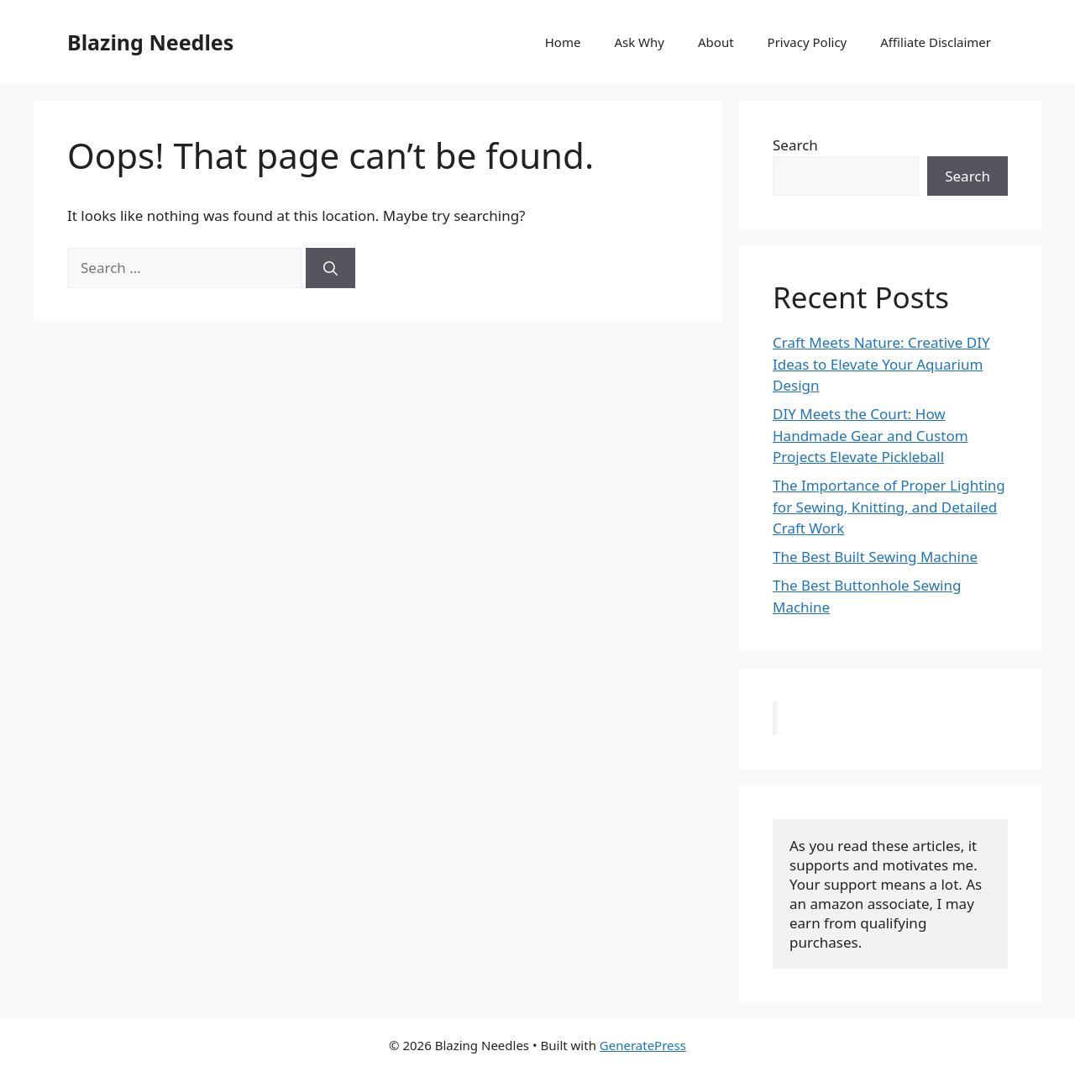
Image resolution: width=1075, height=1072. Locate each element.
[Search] (330, 268)
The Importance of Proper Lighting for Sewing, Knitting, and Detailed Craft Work (889, 507)
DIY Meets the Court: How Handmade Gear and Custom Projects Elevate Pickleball (870, 435)
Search (795, 145)
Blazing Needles (150, 42)
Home (563, 42)
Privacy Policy (807, 42)
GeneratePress (643, 1045)
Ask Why (639, 42)
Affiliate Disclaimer (935, 42)
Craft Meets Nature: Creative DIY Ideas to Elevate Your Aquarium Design (881, 364)
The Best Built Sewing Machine (875, 556)
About (716, 42)
